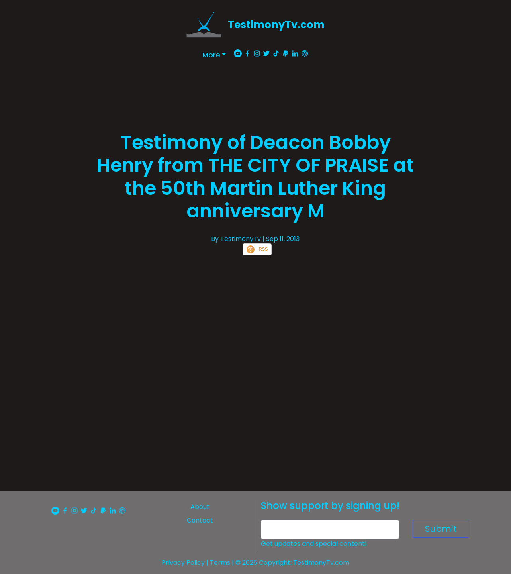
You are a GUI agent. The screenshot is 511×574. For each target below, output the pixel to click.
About (199, 506)
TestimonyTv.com (276, 25)
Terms (220, 562)
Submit (441, 529)
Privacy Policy (183, 562)
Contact (200, 520)
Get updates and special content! (314, 543)
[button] (214, 55)
